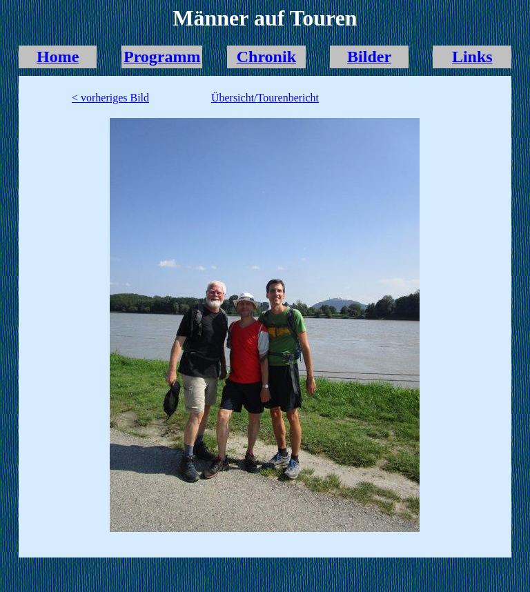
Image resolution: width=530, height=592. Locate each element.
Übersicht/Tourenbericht (265, 97)
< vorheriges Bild (110, 97)
